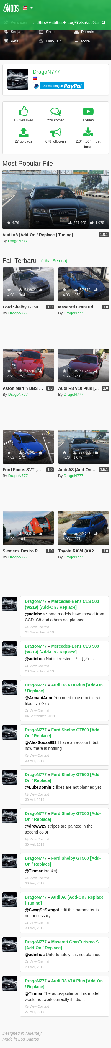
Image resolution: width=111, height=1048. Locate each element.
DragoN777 (46, 72)
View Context (37, 627)
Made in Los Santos (20, 1039)
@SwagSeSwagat (42, 909)
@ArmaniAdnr (39, 697)
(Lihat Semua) (54, 260)
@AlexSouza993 (41, 742)
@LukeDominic (40, 787)
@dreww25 (35, 826)
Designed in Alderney (22, 1033)
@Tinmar (34, 871)
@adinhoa (35, 614)
